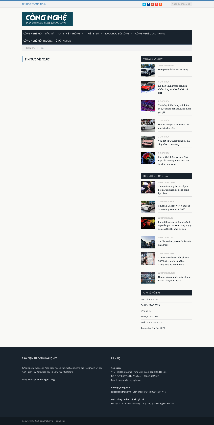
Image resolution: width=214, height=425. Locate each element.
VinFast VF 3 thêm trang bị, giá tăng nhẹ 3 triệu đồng (174, 142)
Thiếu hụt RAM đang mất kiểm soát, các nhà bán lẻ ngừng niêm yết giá (174, 109)
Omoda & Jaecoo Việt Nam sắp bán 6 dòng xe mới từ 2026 (174, 207)
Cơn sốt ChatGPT (149, 299)
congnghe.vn (46, 420)
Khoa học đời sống (117, 33)
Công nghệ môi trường (38, 40)
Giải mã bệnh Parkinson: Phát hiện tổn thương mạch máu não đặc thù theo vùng (174, 160)
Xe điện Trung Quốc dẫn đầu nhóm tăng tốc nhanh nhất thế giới (173, 89)
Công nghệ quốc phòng (150, 33)
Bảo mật (50, 33)
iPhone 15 (146, 310)
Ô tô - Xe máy (63, 40)
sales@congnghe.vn (121, 391)
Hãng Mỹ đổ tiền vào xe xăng (173, 69)
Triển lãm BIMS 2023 (151, 322)
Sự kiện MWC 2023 (150, 305)
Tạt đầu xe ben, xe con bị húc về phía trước (174, 243)
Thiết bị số (92, 33)
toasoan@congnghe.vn (129, 380)
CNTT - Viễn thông (69, 33)
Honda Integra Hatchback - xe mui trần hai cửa (173, 126)
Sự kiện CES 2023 (149, 316)
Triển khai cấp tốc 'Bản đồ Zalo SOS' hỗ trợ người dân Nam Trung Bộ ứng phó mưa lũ (173, 261)
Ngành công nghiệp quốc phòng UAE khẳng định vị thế (174, 278)
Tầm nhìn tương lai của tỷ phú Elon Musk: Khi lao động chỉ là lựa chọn (173, 190)
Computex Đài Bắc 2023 (153, 327)
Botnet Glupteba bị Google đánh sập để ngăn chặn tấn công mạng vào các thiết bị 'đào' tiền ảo (174, 225)
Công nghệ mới (33, 33)
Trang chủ (60, 420)
